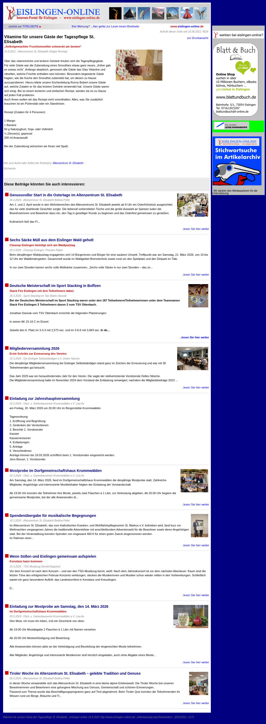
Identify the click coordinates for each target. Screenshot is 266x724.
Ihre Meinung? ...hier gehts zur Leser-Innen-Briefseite (105, 26)
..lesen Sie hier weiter (195, 228)
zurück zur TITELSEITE (23, 26)
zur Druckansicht (197, 38)
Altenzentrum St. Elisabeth (68, 163)
